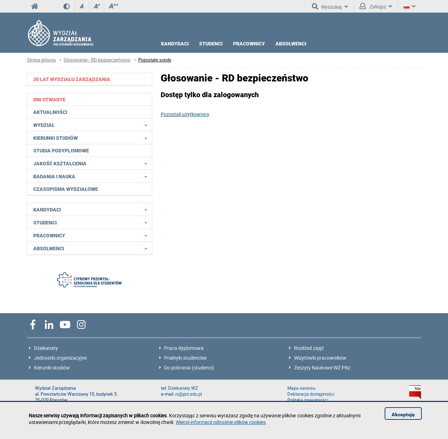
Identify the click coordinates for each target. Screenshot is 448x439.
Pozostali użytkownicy (185, 114)
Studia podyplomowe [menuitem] (61, 150)
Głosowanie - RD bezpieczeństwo (97, 60)
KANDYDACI (175, 43)
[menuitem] (90, 79)
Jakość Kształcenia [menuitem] (92, 163)
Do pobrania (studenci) (189, 367)
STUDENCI (211, 43)
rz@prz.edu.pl (188, 394)
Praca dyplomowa (184, 348)
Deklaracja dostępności (310, 394)
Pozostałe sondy (154, 60)
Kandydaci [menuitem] (92, 209)
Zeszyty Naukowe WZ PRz (322, 367)
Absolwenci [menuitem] (92, 248)
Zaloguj (375, 6)
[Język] (409, 6)
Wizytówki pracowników (320, 357)
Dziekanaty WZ (183, 388)
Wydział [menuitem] (92, 124)
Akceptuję (403, 414)
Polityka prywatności (307, 400)
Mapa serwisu (301, 388)
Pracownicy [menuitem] (92, 235)
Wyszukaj (330, 6)
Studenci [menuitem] (92, 222)
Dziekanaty (46, 348)
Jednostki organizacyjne (60, 357)
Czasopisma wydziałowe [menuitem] (65, 189)
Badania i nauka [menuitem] (92, 176)
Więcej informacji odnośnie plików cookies (221, 422)
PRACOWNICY (249, 43)
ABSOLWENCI (290, 43)
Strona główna (41, 60)
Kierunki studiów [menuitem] (92, 137)
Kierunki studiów (52, 367)
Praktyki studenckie (185, 357)
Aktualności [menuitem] (50, 112)
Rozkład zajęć (309, 348)
